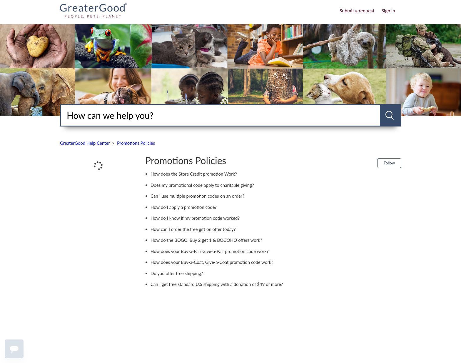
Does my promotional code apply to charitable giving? (202, 185)
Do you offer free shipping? (177, 273)
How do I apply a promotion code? (184, 207)
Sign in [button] (388, 10)
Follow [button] (389, 163)
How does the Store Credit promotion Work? (194, 173)
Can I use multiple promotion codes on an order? (197, 196)
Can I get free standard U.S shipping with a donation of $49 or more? (217, 284)
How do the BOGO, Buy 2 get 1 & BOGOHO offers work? (206, 240)
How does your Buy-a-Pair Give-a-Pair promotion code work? (210, 251)
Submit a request (357, 10)
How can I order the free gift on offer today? (193, 229)
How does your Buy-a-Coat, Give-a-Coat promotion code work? (212, 262)
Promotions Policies (136, 143)
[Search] (220, 115)
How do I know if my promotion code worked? (195, 218)
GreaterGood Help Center (85, 143)
